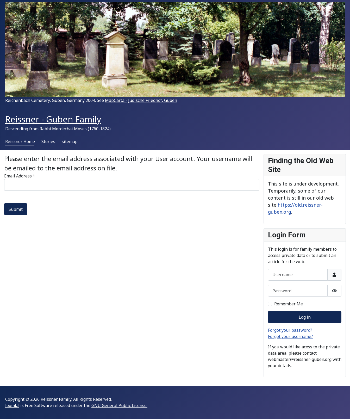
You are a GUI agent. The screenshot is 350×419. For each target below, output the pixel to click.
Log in (305, 317)
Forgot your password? (290, 330)
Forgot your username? (290, 336)
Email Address (19, 176)
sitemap (70, 141)
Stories (48, 141)
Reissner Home (20, 141)
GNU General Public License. (119, 405)
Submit (16, 209)
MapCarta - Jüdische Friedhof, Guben (141, 100)
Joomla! (12, 405)
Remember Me (288, 304)
